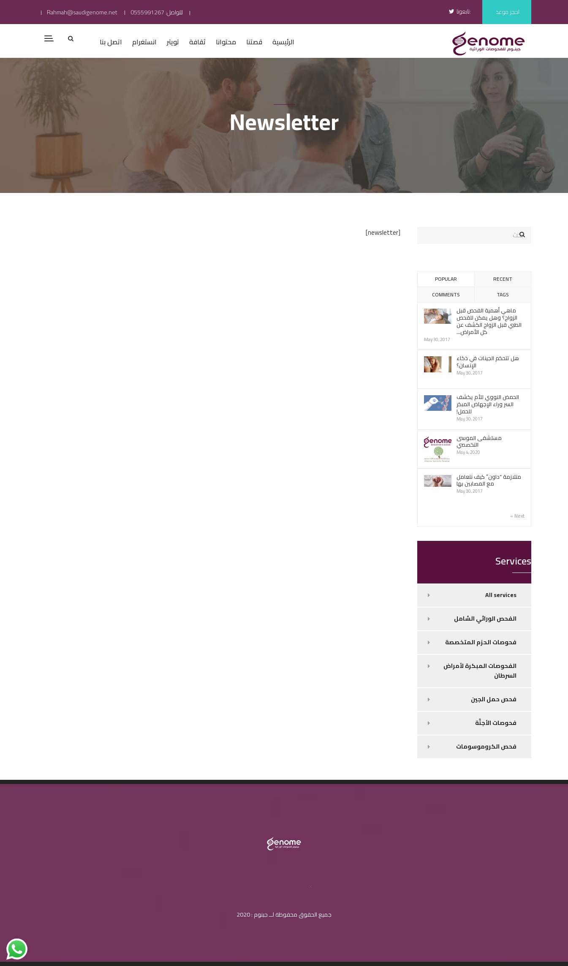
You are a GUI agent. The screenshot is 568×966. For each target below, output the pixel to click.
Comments (445, 294)
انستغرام (144, 41)
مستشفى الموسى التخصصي (479, 441)
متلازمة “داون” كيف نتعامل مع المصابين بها (489, 480)
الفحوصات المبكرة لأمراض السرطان (479, 670)
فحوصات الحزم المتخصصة (480, 642)
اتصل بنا (111, 41)
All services (500, 594)
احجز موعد (507, 11)
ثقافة (197, 41)
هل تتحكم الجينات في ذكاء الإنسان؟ (488, 361)
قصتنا (254, 41)
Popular (446, 279)
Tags (502, 294)
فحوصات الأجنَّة (495, 722)
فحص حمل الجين (493, 699)
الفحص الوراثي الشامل (485, 618)
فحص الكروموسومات (486, 746)
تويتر (173, 41)
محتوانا (226, 41)
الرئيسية (283, 41)
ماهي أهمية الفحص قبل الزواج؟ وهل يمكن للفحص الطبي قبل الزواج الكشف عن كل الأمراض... (489, 321)
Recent (502, 279)
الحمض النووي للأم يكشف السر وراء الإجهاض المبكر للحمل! (488, 404)
